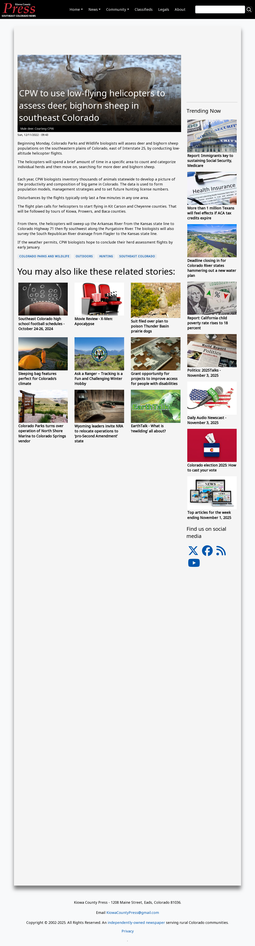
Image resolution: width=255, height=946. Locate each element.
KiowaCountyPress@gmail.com (132, 912)
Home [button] (75, 9)
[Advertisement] (211, 660)
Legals (163, 9)
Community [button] (116, 9)
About (180, 9)
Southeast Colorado (137, 256)
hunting (106, 256)
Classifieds (144, 9)
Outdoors (84, 256)
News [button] (93, 9)
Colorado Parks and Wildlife (44, 256)
